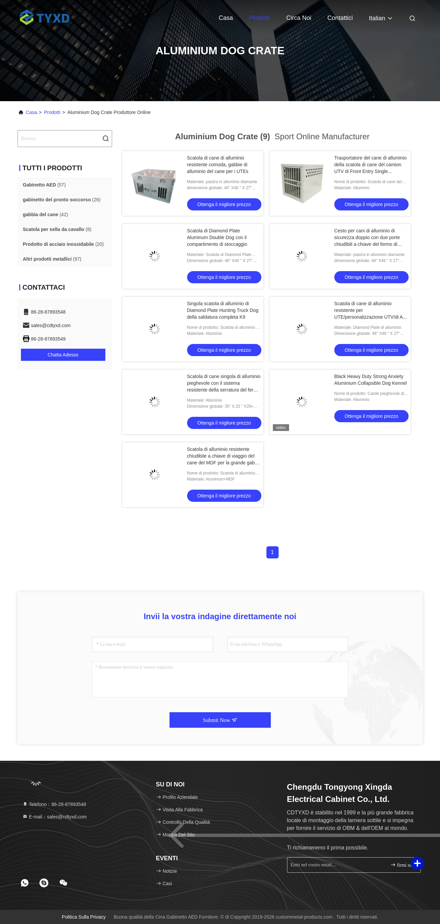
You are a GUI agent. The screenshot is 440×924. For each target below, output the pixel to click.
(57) (44, 184)
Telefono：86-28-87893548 (54, 804)
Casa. (32, 112)
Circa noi (298, 18)
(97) (52, 259)
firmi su (401, 865)
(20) (63, 244)
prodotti (52, 112)
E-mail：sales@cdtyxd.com (54, 816)
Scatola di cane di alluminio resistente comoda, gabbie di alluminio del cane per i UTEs (218, 164)
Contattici (340, 18)
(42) (45, 214)
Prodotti (259, 18)
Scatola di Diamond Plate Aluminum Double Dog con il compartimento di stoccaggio (217, 237)
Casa (226, 18)
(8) (57, 229)
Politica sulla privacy (84, 917)
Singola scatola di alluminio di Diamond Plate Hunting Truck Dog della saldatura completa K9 (223, 310)
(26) (62, 199)
